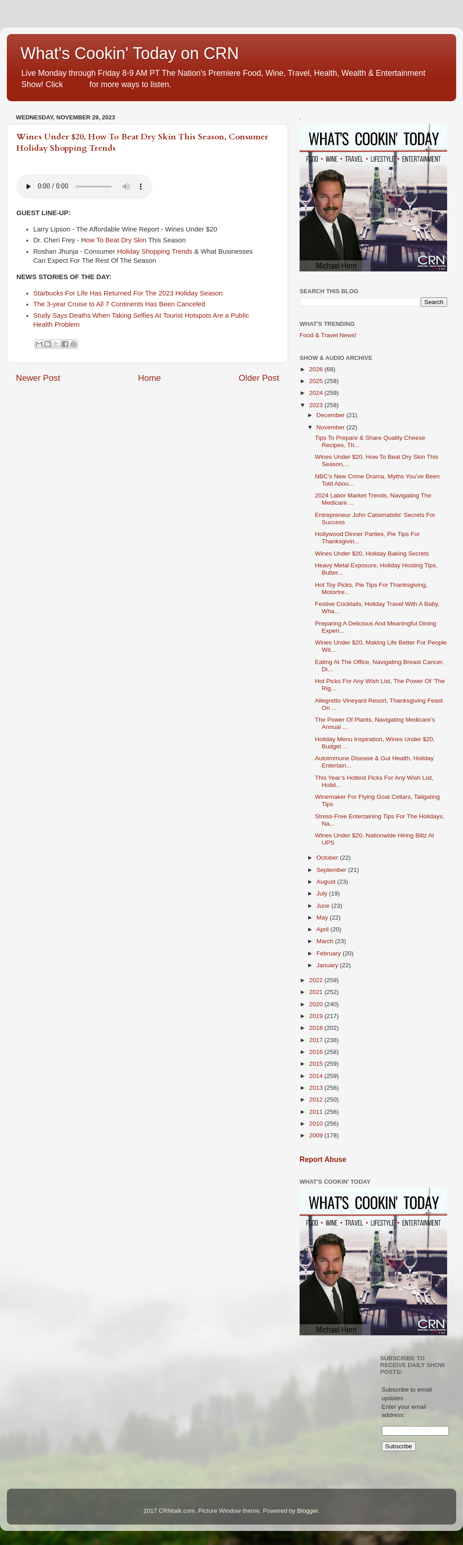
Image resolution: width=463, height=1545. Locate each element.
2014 (317, 1076)
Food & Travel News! (328, 335)
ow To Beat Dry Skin (116, 240)
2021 (317, 992)
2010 (317, 1123)
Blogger (307, 1510)
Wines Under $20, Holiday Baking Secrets (372, 553)
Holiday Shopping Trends (154, 251)
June (323, 905)
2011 (317, 1111)
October (328, 857)
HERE (76, 84)
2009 (317, 1135)
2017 (317, 1040)
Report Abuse (323, 1159)
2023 (317, 405)
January (328, 965)
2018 (317, 1027)
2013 (317, 1087)
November (331, 427)
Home (149, 378)
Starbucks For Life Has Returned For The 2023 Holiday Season (127, 293)
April (323, 929)
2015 (317, 1063)
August (326, 881)
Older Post (259, 378)
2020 (317, 1004)
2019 (317, 1016)
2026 (317, 369)
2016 (317, 1051)
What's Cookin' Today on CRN (129, 53)
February (329, 953)
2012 (317, 1099)
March (325, 941)
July (322, 893)
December (331, 415)
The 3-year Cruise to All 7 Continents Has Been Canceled (120, 304)
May (323, 917)
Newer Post (38, 378)
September (332, 869)
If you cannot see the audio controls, (84, 186)
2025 (317, 381)
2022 (317, 980)
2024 (317, 392)
